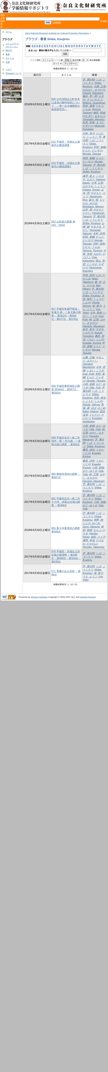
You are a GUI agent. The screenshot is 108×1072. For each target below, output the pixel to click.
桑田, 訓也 (88, 449)
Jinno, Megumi (91, 526)
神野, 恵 (98, 520)
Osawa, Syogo (91, 189)
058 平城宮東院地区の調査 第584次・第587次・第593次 (65, 389)
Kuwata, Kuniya (92, 343)
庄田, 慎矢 (100, 397)
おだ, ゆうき (90, 471)
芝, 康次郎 (88, 79)
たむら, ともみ (91, 247)
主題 (8, 62)
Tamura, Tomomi (92, 250)
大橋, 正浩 (100, 86)
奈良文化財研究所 (2, 21)
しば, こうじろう (92, 168)
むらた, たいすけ (92, 150)
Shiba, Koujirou (91, 171)
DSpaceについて (14, 73)
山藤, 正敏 (88, 357)
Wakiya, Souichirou (94, 102)
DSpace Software (39, 597)
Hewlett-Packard (88, 597)
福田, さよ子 (98, 537)
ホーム (9, 32)
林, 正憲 (93, 319)
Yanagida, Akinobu (93, 119)
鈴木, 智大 (88, 329)
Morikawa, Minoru (93, 206)
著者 (8, 54)
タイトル (10, 58)
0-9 (33, 46)
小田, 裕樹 (88, 384)
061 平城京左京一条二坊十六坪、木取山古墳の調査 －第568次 (65, 502)
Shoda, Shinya (91, 404)
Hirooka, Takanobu (93, 547)
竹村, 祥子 (88, 133)
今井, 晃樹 (96, 312)
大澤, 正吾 (97, 183)
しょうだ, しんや (92, 401)
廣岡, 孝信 (88, 540)
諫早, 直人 (88, 176)
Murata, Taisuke (92, 153)
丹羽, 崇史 (88, 275)
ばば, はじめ (98, 408)
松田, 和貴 (88, 122)
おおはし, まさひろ (94, 89)
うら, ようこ (90, 576)
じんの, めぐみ (91, 523)
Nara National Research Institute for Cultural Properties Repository (57, 33)
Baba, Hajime (90, 411)
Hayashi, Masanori (93, 326)
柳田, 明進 (99, 112)
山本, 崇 (87, 209)
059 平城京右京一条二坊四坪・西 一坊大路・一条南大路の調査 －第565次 (66, 441)
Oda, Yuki (95, 387)
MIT (73, 597)
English (104, 21)
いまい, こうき (95, 370)
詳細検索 (57, 22)
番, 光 (97, 282)
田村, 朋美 (88, 106)
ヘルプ (9, 69)
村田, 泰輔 (100, 147)
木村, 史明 (99, 233)
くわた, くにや (95, 339)
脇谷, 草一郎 (90, 96)
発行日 (9, 50)
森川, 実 (93, 200)
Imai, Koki (88, 374)
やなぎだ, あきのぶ (94, 116)
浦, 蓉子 (96, 306)
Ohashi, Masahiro (93, 93)
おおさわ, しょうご (94, 186)
